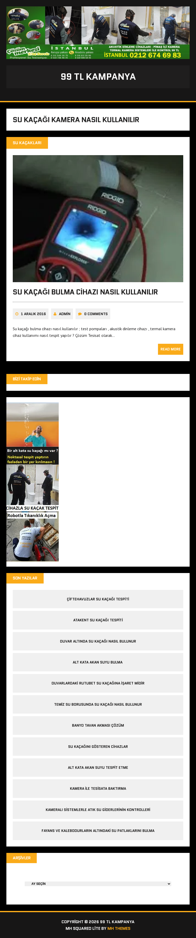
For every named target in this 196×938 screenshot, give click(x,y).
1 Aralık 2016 (33, 313)
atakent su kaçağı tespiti (98, 620)
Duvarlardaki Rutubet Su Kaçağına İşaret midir (98, 683)
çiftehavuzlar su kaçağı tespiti (98, 599)
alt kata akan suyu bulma (98, 662)
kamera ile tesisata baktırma (98, 788)
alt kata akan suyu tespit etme (98, 767)
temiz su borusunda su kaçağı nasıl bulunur (98, 704)
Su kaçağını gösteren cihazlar (98, 746)
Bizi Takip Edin (27, 379)
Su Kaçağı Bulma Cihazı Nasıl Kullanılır (85, 292)
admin (64, 313)
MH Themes (118, 928)
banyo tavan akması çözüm (98, 725)
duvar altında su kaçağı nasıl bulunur (98, 641)
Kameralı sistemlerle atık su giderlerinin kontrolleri (98, 809)
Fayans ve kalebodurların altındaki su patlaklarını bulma (98, 830)
